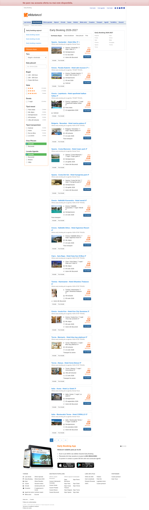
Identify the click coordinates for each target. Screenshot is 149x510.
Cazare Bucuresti (54, 492)
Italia (96, 40)
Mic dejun (36, 112)
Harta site (25, 499)
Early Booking (37, 22)
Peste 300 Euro (32, 80)
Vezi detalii (87, 56)
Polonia (97, 42)
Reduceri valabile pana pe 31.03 (69, 450)
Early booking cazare (33, 35)
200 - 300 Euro (32, 77)
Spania (96, 44)
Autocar (36, 128)
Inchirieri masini (39, 492)
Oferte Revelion (39, 481)
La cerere (36, 136)
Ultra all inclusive (36, 120)
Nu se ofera (36, 133)
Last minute (27, 22)
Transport (99, 22)
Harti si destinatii (89, 479)
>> (65, 440)
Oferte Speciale (39, 476)
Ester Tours (115, 479)
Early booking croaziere (33, 43)
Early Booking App (66, 446)
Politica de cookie (27, 508)
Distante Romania (90, 481)
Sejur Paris (67, 483)
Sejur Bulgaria (68, 490)
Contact (32, 499)
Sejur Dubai (76, 483)
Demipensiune (36, 115)
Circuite (63, 22)
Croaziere (92, 22)
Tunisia (111, 44)
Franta (96, 37)
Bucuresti (30, 146)
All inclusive (36, 117)
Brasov (29, 159)
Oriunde (30, 144)
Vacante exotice (39, 483)
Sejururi (56, 22)
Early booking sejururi (34, 30)
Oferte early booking (36, 25)
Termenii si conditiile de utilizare (31, 506)
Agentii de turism (28, 492)
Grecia (110, 37)
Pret (86, 35)
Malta (110, 40)
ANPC (86, 483)
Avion (36, 130)
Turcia (96, 47)
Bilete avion (83, 22)
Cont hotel (110, 8)
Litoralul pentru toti (40, 486)
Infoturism (33, 15)
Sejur (25, 481)
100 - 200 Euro (32, 75)
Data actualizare (69, 35)
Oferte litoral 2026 (39, 479)
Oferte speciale (47, 22)
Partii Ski (99, 479)
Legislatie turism (101, 481)
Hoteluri (75, 22)
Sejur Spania (67, 492)
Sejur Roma (76, 479)
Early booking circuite (33, 39)
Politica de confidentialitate (29, 502)
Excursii (121, 22)
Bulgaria (97, 35)
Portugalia (111, 42)
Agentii (106, 22)
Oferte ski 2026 (89, 476)
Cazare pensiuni (101, 483)
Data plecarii (79, 35)
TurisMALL (113, 22)
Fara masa (36, 109)
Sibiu (28, 162)
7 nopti (36, 101)
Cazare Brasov (53, 490)
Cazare (69, 22)
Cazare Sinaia (53, 485)
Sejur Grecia (76, 486)
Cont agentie (101, 8)
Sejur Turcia (76, 490)
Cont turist (93, 8)
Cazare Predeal (53, 487)
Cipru (110, 35)
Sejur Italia (76, 492)
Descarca (66, 465)
